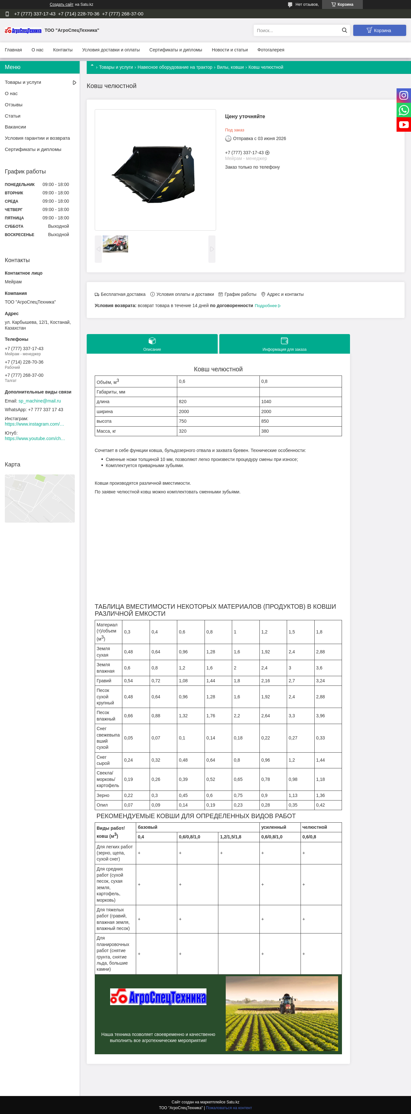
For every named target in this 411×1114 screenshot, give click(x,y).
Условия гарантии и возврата (37, 138)
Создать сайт (62, 4)
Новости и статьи (230, 49)
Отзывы (13, 104)
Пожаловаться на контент (229, 1108)
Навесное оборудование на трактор (175, 67)
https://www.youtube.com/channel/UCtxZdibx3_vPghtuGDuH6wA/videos (35, 438)
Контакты (63, 49)
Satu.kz (232, 1102)
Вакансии (15, 126)
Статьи (13, 116)
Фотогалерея (271, 49)
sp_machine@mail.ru (40, 400)
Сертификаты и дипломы (175, 49)
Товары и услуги (116, 67)
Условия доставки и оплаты (111, 49)
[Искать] (344, 30)
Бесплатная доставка (123, 294)
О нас (37, 49)
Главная (13, 49)
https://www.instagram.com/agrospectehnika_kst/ (35, 424)
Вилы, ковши (230, 67)
